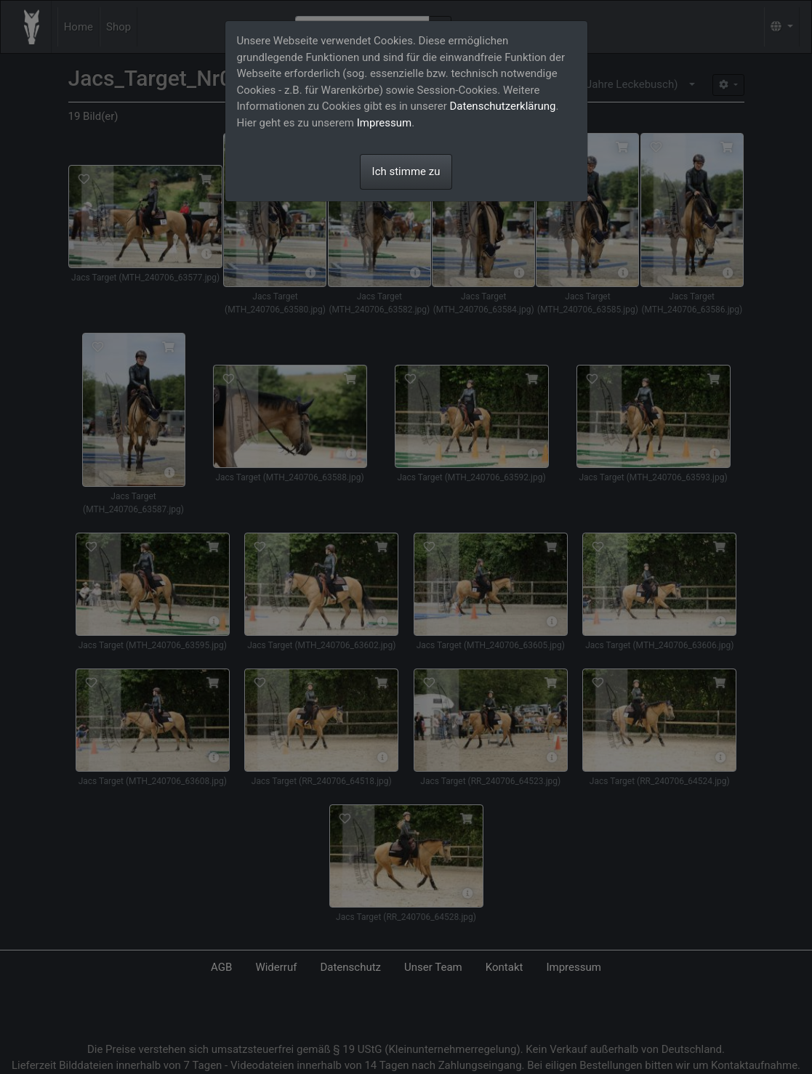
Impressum (384, 122)
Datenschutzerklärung (503, 106)
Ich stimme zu (406, 171)
